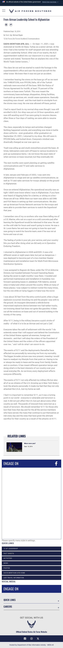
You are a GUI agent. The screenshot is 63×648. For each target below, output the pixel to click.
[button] (50, 2)
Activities (8, 558)
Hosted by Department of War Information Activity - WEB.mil (31, 645)
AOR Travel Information (14, 578)
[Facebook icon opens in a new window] (25, 638)
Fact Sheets (9, 553)
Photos (7, 568)
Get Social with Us (31, 617)
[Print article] (6, 24)
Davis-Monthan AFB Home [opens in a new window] (14, 573)
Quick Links (10, 600)
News (6, 563)
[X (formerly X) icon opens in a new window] (38, 638)
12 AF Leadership (11, 548)
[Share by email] (10, 24)
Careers (8, 606)
